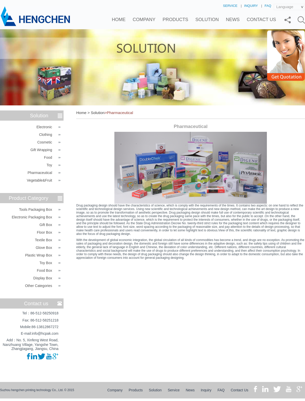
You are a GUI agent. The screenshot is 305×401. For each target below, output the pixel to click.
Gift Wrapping (41, 150)
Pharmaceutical (40, 173)
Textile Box (43, 240)
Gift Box (45, 225)
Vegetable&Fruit (39, 180)
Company (144, 19)
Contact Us (261, 19)
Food (48, 157)
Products (175, 19)
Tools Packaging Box (35, 209)
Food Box (44, 270)
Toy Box (45, 263)
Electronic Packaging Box (32, 217)
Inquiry (251, 6)
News (233, 19)
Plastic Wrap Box (38, 255)
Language (284, 7)
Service (230, 6)
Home (119, 19)
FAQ (268, 6)
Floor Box (44, 232)
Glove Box (44, 248)
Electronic (44, 127)
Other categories (38, 286)
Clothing (45, 135)
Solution (207, 19)
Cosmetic (44, 142)
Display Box (42, 278)
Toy (49, 165)
